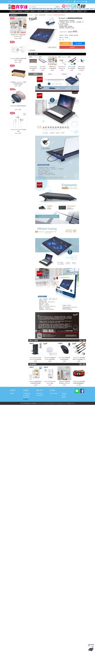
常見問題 (64, 395)
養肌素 (91, 8)
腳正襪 (44, 8)
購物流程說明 (39, 393)
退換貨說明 (64, 74)
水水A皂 (76, 8)
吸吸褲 (51, 8)
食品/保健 (39, 11)
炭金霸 (72, 8)
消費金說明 (64, 393)
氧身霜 (40, 8)
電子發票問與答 (39, 395)
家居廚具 (66, 11)
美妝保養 (59, 11)
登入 (65, 1)
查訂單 (77, 1)
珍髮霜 (79, 8)
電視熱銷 (20, 11)
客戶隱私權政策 (26, 393)
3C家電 (53, 11)
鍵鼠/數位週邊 (42, 14)
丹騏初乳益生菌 (35, 8)
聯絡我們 (64, 397)
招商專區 (12, 393)
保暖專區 (27, 11)
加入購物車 (79, 43)
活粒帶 (47, 8)
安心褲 (83, 8)
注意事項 (79, 74)
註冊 (68, 1)
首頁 (10, 1)
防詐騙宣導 (25, 399)
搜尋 (57, 6)
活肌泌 (58, 8)
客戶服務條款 (26, 395)
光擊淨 (65, 8)
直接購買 (72, 47)
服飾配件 (46, 11)
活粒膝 (54, 8)
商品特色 (35, 74)
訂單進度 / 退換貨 (53, 393)
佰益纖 (86, 11)
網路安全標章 (26, 397)
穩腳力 (68, 8)
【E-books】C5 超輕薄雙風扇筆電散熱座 (56, 14)
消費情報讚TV (13, 11)
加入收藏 (65, 43)
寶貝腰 (61, 8)
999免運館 (79, 11)
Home (31, 14)
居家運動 (33, 11)
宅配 (67, 37)
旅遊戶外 (72, 11)
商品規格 (50, 74)
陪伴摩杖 (87, 8)
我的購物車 (84, 1)
